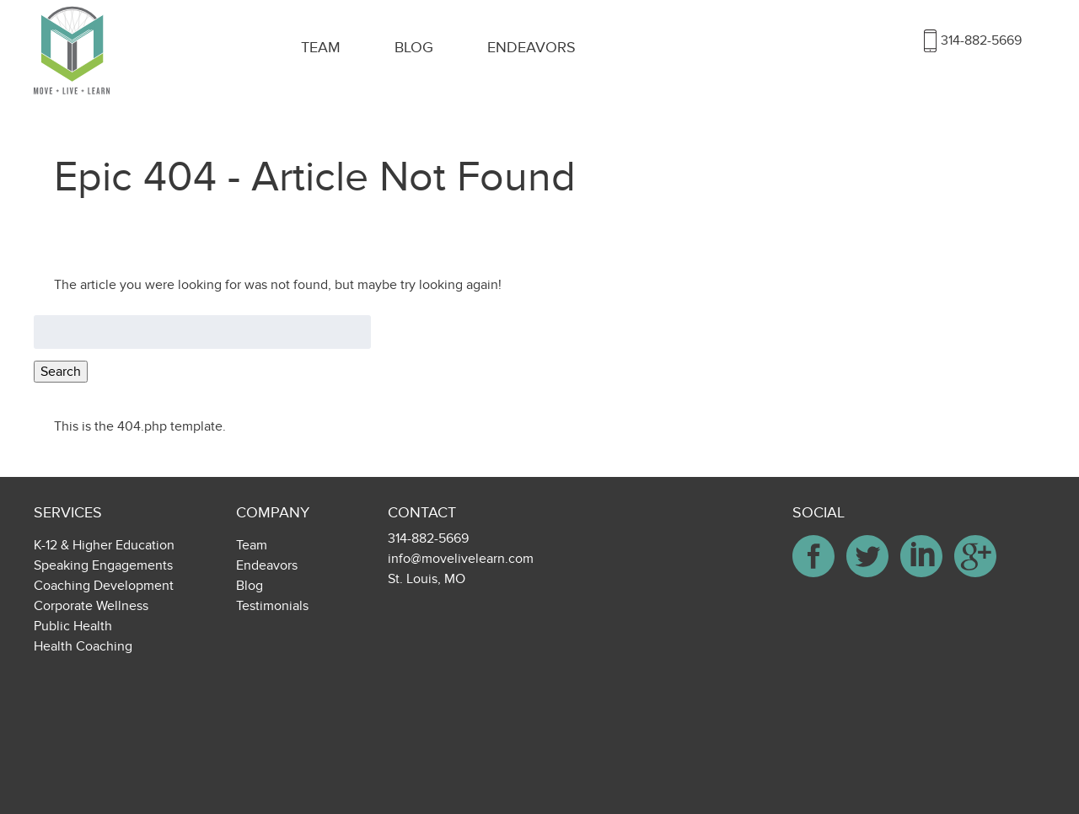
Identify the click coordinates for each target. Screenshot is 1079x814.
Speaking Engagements (103, 565)
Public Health (73, 626)
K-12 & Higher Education (104, 545)
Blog (414, 47)
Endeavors (531, 47)
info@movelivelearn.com (461, 558)
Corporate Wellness (91, 605)
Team (321, 47)
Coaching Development (104, 585)
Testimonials (272, 605)
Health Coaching (83, 646)
